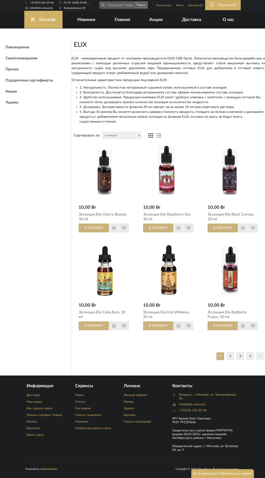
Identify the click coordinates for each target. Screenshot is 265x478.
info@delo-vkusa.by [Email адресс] (41, 8)
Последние (83, 408)
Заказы (129, 401)
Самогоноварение (22, 58)
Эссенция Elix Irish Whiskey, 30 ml (166, 314)
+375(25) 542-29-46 (42, 2)
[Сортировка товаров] (121, 135)
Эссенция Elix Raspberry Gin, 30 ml (167, 216)
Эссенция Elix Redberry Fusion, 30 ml (227, 314)
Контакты (33, 428)
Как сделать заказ (39, 408)
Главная (122, 19)
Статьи (80, 401)
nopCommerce (48, 469)
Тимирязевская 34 (74, 8)
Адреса (129, 408)
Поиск (79, 395)
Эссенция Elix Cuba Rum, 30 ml (102, 314)
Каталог (43, 19)
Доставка (191, 19)
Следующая (260, 356)
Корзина (129, 415)
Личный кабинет (135, 395)
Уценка (12, 102)
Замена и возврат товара (44, 415)
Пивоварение (17, 47)
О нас (228, 19)
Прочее (12, 69)
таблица (150, 135)
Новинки (86, 19)
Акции (156, 19)
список (158, 135)
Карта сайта (35, 434)
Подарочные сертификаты (29, 80)
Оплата (31, 421)
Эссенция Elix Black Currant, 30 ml (231, 216)
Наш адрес (34, 401)
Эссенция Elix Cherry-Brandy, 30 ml (103, 216)
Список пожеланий (137, 421)
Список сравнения (88, 415)
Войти (180, 5)
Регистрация (164, 5)
